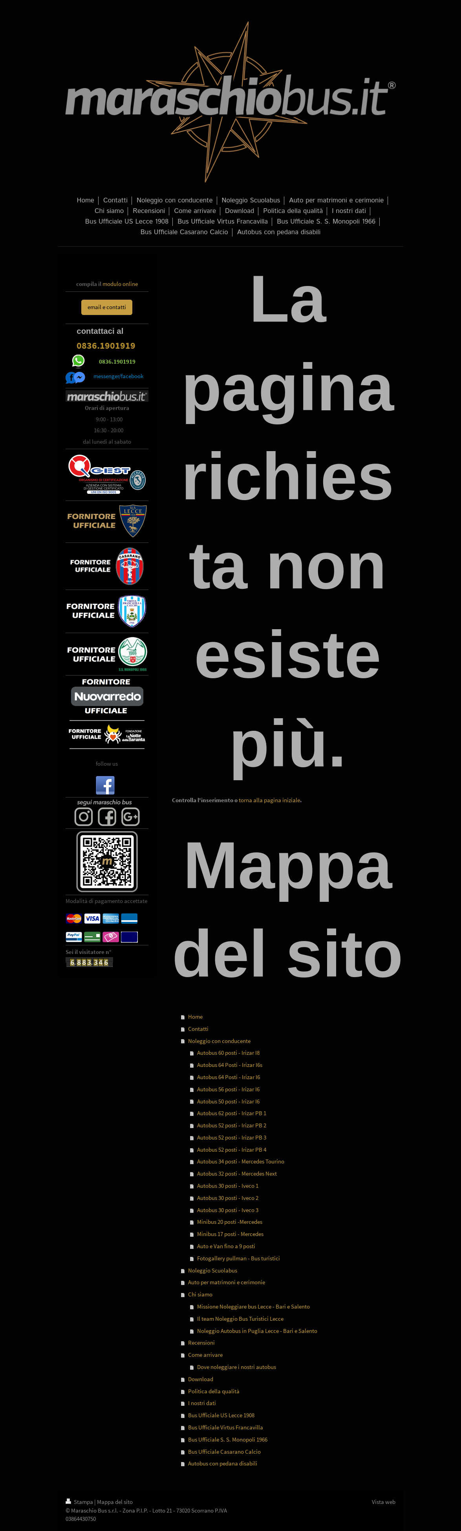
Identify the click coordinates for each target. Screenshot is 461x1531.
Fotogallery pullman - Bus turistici (238, 1258)
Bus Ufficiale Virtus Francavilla (225, 1427)
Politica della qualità (214, 1391)
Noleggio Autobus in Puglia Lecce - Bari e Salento (257, 1330)
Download (200, 1379)
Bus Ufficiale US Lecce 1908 (221, 1415)
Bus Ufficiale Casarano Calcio (224, 1451)
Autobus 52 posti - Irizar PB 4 (231, 1149)
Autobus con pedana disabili (222, 1463)
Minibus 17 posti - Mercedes (230, 1234)
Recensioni (201, 1342)
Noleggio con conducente (219, 1041)
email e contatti (107, 307)
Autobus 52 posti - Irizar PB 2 (231, 1125)
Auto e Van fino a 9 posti (226, 1246)
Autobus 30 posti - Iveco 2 (227, 1197)
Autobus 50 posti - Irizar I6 (228, 1101)
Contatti (198, 1028)
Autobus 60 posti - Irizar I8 (228, 1052)
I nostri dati (202, 1403)
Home (195, 1016)
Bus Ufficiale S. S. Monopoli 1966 (227, 1439)
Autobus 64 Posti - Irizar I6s (229, 1065)
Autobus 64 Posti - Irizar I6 (228, 1077)
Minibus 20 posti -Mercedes (229, 1221)
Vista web (383, 1502)
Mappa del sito (115, 1502)
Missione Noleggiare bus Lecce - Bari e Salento (253, 1306)
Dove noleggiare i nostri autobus (236, 1367)
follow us (107, 763)
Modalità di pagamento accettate (106, 901)
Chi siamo (200, 1294)
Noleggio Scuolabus (212, 1270)
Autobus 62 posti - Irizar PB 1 (231, 1113)
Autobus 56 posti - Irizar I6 (228, 1089)
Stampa (80, 1502)
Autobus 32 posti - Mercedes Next (237, 1173)
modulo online (120, 284)
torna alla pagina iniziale (269, 800)
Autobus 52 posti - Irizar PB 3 (231, 1137)
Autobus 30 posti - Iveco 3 (227, 1210)
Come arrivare (205, 1354)
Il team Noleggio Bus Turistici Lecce (240, 1318)
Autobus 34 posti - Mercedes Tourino (240, 1161)
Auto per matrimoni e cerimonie (226, 1282)
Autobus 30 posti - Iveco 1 (227, 1185)
